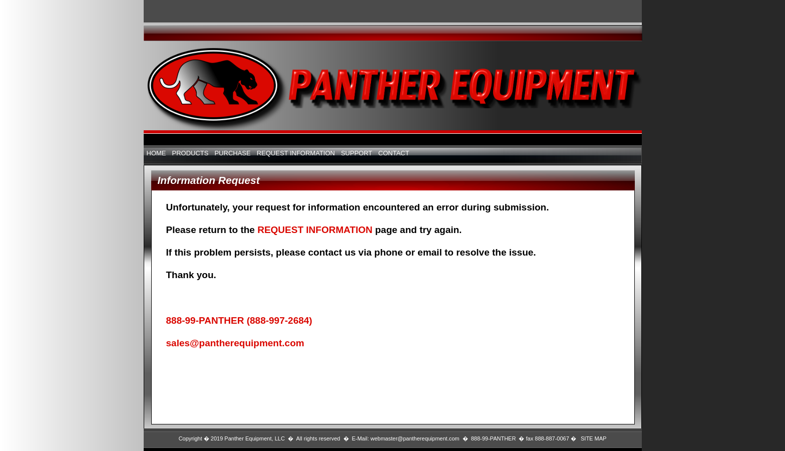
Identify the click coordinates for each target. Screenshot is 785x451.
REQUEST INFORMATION (316, 229)
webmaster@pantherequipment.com (414, 438)
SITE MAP (593, 438)
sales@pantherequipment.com (235, 343)
